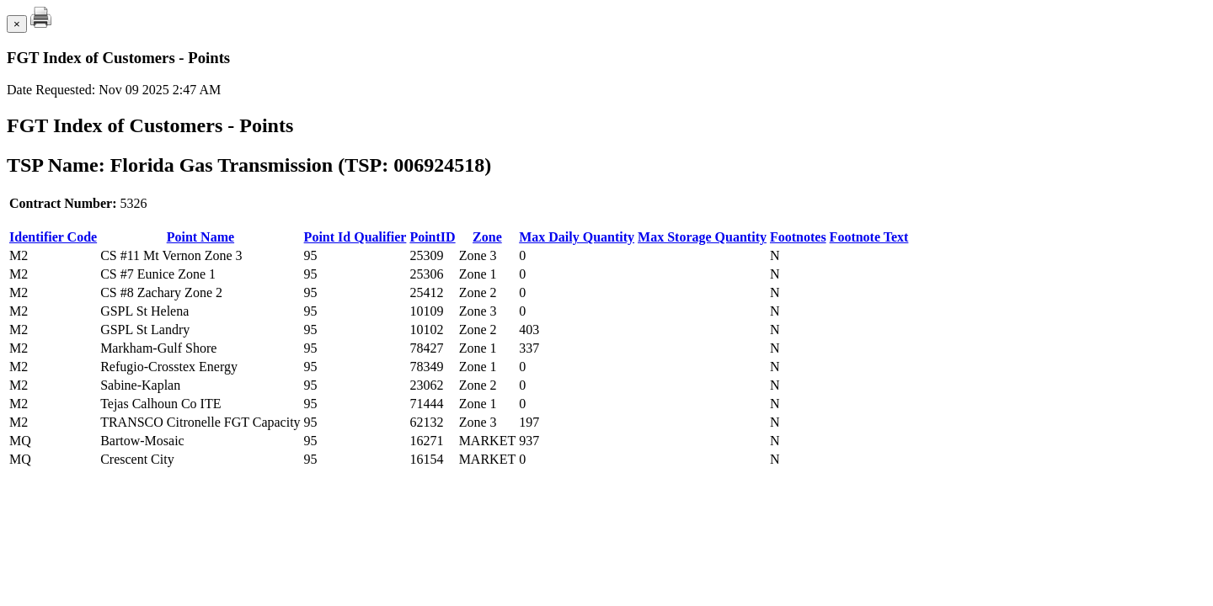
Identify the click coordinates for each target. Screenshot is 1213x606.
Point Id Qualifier (355, 237)
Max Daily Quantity (576, 237)
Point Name (200, 237)
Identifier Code (53, 237)
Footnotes (798, 237)
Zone (487, 237)
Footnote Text (869, 237)
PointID (432, 237)
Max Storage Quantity (702, 237)
